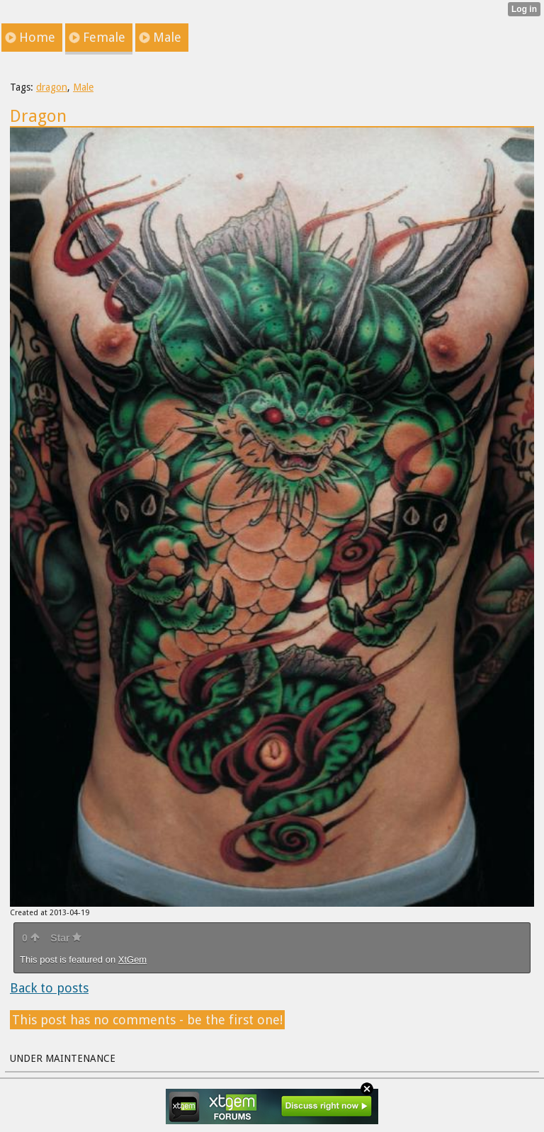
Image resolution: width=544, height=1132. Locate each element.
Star (65, 938)
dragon (51, 87)
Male (83, 87)
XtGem (132, 959)
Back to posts (49, 987)
